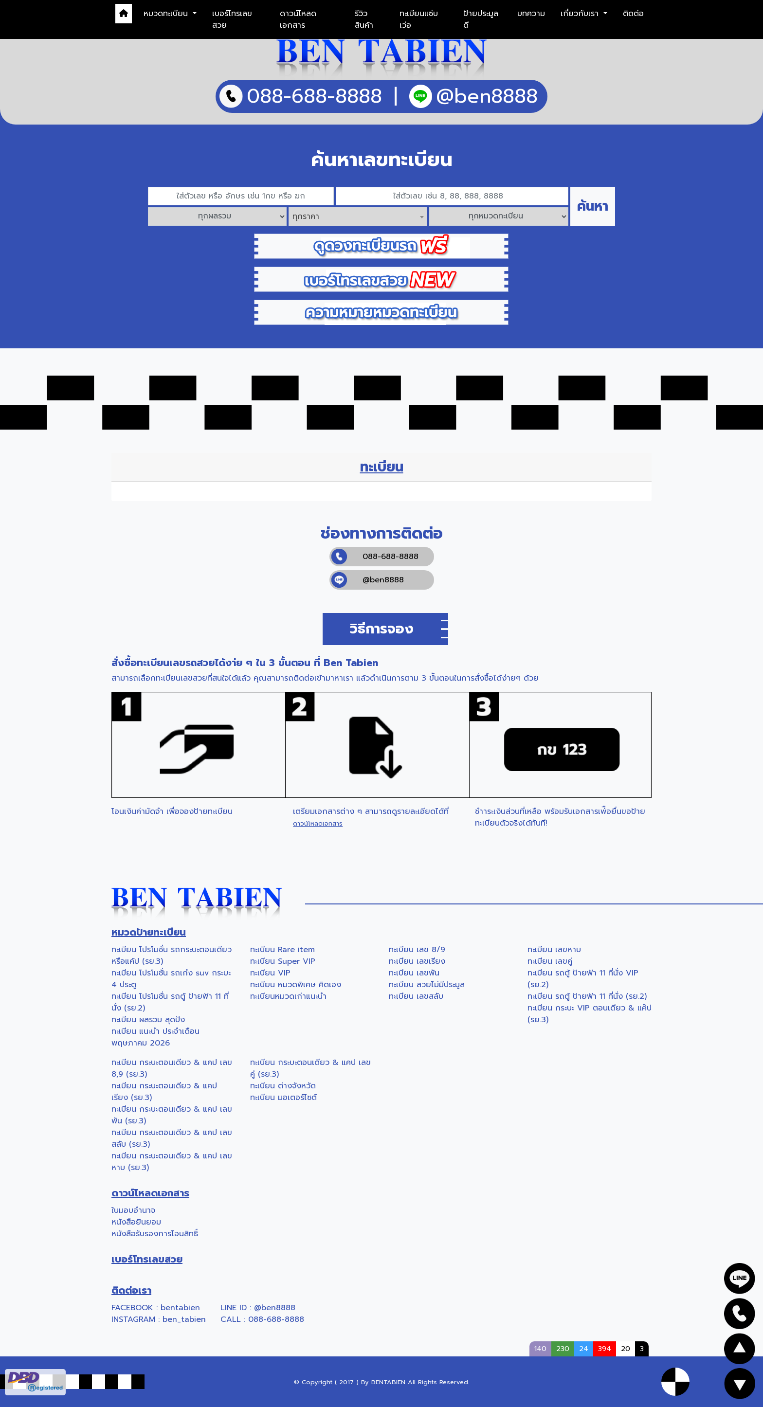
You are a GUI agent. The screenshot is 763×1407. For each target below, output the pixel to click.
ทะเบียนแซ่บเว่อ (419, 19)
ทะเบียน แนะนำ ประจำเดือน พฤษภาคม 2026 (155, 1037)
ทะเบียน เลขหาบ (554, 950)
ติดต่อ (633, 13)
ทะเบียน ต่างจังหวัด (283, 1086)
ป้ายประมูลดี (480, 19)
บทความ (531, 13)
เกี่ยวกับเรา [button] (581, 13)
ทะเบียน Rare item (282, 950)
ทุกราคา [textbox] (305, 216)
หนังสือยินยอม (136, 1222)
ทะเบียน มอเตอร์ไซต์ (283, 1097)
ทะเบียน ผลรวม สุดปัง (148, 1020)
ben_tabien (184, 1319)
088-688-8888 (374, 556)
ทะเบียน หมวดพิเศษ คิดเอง (295, 985)
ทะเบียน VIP (270, 973)
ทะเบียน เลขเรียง (417, 961)
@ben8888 (367, 580)
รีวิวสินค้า (364, 19)
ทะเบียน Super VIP (282, 961)
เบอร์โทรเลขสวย (232, 19)
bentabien (180, 1308)
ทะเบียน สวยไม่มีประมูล (427, 985)
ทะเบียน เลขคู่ (549, 961)
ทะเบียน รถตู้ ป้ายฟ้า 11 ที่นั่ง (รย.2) (587, 996)
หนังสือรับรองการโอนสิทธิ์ (154, 1234)
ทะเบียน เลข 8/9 (417, 950)
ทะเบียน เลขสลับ (416, 996)
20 (625, 1348)
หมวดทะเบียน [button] (167, 13)
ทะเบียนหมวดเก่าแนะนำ (288, 996)
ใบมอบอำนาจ (133, 1210)
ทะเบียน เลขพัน (414, 973)
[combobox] (358, 216)
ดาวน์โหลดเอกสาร (298, 19)
